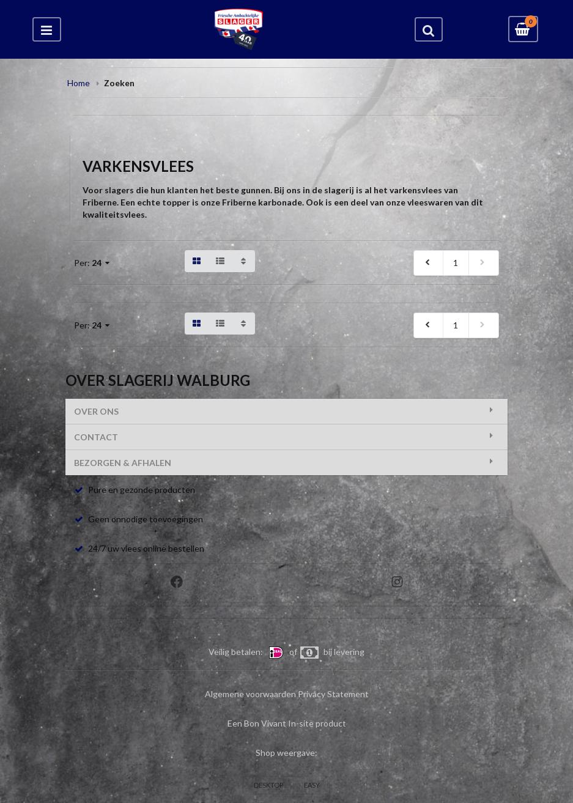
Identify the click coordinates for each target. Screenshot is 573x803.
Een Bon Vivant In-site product (286, 723)
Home (78, 83)
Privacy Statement (333, 694)
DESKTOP (268, 785)
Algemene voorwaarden (250, 694)
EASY (312, 785)
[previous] (428, 263)
